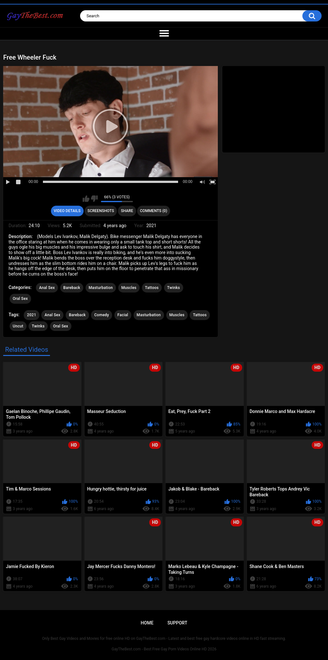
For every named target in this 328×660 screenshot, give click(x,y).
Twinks (173, 287)
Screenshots (100, 211)
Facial (123, 315)
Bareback (71, 287)
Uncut (18, 326)
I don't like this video (94, 198)
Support (177, 622)
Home (147, 622)
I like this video (86, 198)
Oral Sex (20, 298)
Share (127, 211)
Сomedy (101, 315)
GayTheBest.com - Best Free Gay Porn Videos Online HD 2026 (164, 649)
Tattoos (152, 287)
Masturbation (101, 287)
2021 (31, 315)
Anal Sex (47, 287)
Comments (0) (153, 211)
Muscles (128, 287)
